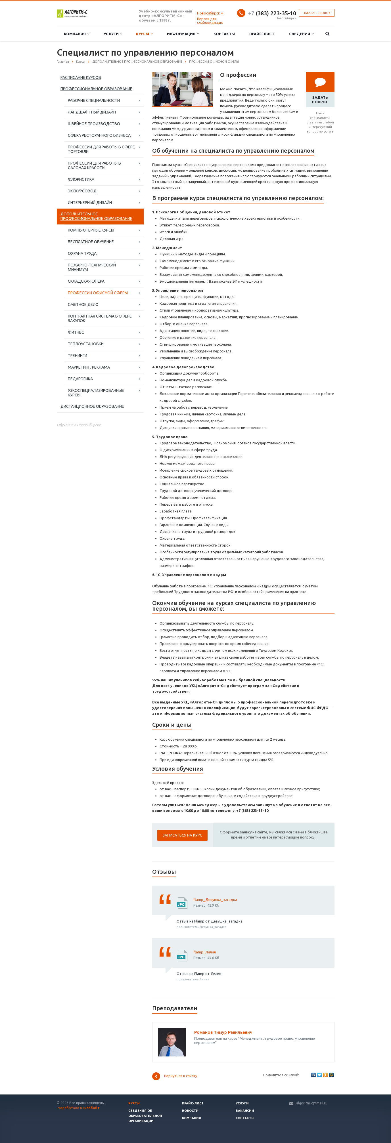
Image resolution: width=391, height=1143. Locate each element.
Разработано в (78, 1108)
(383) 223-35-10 (272, 13)
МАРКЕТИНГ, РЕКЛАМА (89, 367)
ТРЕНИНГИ (77, 355)
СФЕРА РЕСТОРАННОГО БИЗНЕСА (99, 135)
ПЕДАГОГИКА (80, 379)
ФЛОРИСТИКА (81, 179)
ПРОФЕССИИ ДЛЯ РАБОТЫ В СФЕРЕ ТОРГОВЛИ (101, 149)
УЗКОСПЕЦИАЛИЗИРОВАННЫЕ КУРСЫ (96, 392)
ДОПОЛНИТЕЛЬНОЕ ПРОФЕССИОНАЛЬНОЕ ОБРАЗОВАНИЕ (96, 216)
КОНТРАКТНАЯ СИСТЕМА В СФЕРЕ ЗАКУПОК (100, 318)
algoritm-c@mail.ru (311, 1103)
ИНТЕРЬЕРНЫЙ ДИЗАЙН (90, 202)
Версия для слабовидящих (210, 20)
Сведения (301, 34)
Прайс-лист (261, 34)
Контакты (224, 34)
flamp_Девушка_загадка (215, 900)
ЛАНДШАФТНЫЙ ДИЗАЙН (92, 112)
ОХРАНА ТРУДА (82, 253)
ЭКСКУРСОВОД (82, 191)
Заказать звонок (316, 12)
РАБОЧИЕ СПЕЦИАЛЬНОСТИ (94, 100)
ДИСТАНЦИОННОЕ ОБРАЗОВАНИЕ (92, 406)
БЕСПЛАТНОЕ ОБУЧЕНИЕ (91, 241)
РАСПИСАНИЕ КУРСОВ (80, 77)
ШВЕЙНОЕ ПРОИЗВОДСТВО (94, 123)
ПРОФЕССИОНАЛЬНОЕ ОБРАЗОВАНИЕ (96, 89)
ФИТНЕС (76, 332)
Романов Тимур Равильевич (223, 1032)
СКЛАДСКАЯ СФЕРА (86, 281)
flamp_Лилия (204, 952)
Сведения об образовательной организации (145, 1116)
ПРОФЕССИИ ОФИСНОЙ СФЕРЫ (98, 293)
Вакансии (245, 1110)
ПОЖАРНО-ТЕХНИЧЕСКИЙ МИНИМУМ (92, 267)
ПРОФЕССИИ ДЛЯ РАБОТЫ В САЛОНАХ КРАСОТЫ (94, 165)
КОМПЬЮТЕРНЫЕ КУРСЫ (91, 230)
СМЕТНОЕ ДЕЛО (83, 304)
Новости (190, 1110)
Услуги (113, 34)
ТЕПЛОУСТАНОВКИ (86, 344)
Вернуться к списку (174, 1076)
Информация (183, 34)
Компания (76, 34)
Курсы (144, 34)
